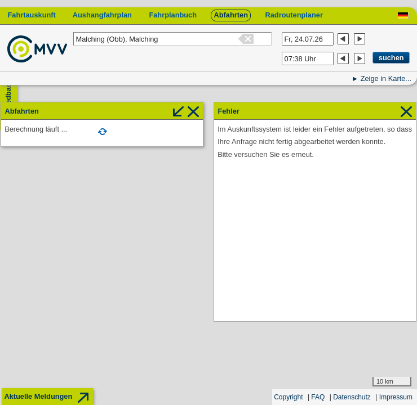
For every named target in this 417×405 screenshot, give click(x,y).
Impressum (395, 397)
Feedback (8, 95)
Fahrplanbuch (173, 15)
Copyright (288, 397)
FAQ (318, 397)
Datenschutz (352, 397)
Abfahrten (231, 15)
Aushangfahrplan (102, 15)
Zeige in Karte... (386, 78)
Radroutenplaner (293, 15)
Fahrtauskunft (31, 15)
